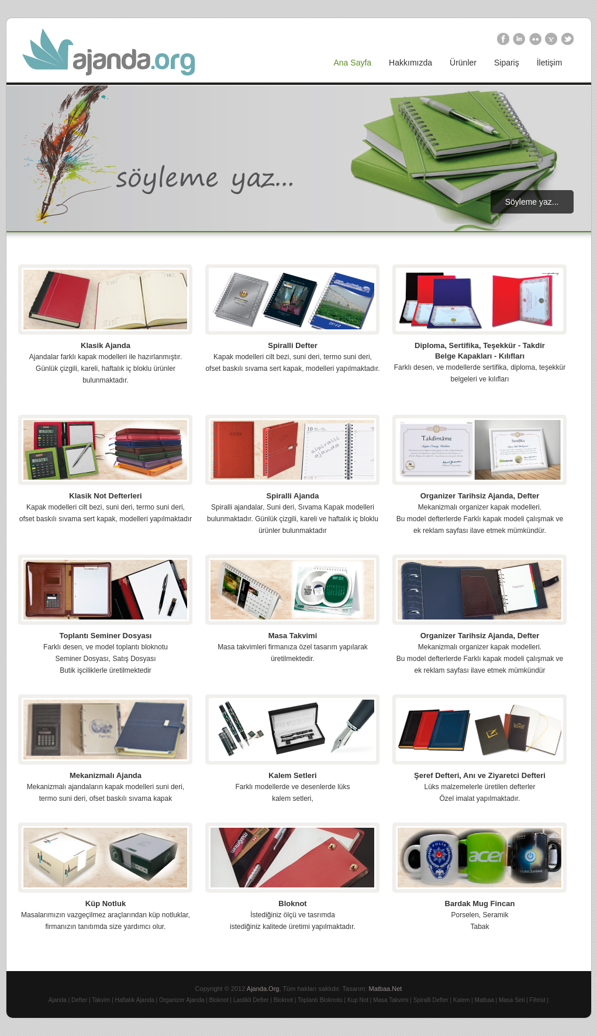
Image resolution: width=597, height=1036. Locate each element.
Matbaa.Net (385, 988)
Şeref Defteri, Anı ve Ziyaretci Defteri (480, 775)
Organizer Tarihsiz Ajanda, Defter (480, 495)
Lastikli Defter (251, 1000)
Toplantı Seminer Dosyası (106, 635)
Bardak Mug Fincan (480, 903)
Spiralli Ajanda (293, 495)
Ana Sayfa (353, 62)
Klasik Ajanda (105, 345)
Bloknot (292, 903)
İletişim (550, 62)
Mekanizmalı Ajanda (106, 775)
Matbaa (484, 1000)
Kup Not (357, 1000)
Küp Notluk (105, 903)
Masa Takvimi (293, 635)
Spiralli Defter (293, 345)
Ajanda (58, 1000)
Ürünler (463, 62)
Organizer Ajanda (181, 1000)
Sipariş (506, 62)
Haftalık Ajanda (134, 1000)
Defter (79, 1000)
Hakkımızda (410, 62)
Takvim (101, 1000)
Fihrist (538, 1000)
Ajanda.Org (263, 988)
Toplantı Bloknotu (320, 1000)
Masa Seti (511, 1000)
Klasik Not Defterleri (105, 495)
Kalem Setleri (292, 775)
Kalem (461, 1000)
